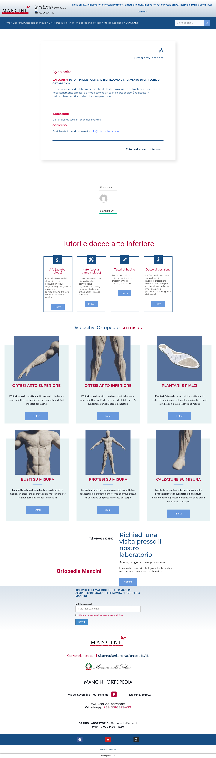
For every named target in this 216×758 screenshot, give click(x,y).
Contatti (142, 12)
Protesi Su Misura (108, 479)
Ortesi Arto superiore (36, 385)
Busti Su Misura (37, 479)
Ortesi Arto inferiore (108, 385)
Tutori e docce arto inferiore (86, 22)
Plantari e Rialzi (179, 385)
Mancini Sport (198, 5)
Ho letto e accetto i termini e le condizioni (101, 615)
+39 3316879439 (117, 707)
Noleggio (185, 5)
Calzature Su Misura (178, 479)
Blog (209, 5)
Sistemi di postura (134, 5)
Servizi (175, 5)
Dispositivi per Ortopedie (158, 5)
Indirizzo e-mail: (107, 607)
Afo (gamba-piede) (113, 22)
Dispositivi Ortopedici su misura (106, 5)
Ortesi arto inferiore (59, 22)
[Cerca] (207, 23)
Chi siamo (84, 5)
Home (75, 5)
